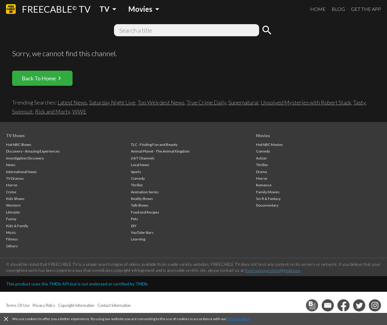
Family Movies (268, 192)
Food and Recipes (145, 212)
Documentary (267, 205)
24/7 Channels (142, 158)
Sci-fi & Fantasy (268, 198)
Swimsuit (22, 111)
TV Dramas (15, 178)
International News (21, 171)
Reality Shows (142, 198)
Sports (136, 171)
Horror (12, 185)
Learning (138, 239)
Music (11, 232)
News (10, 164)
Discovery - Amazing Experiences (33, 151)
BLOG (338, 9)
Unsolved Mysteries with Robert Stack (306, 102)
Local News (140, 164)
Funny (11, 219)
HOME (318, 9)
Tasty (359, 102)
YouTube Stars (142, 232)
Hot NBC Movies (269, 144)
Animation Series (145, 192)
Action (261, 158)
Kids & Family (17, 226)
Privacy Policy (238, 319)
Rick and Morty (52, 111)
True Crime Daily (206, 102)
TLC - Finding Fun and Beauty (154, 144)
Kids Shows (15, 198)
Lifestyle (13, 212)
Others (12, 246)
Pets (134, 219)
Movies (263, 135)
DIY (133, 226)
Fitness (12, 239)
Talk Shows (139, 205)
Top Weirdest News (161, 102)
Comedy (138, 178)
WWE (79, 111)
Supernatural (243, 102)
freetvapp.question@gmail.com (272, 270)
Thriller (137, 185)
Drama (261, 171)
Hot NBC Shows (18, 144)
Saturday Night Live (112, 102)
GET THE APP (366, 9)
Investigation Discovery (25, 158)
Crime (11, 192)
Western (13, 205)
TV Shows (15, 135)
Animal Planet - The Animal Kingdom (160, 151)
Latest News (72, 102)
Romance (264, 185)
